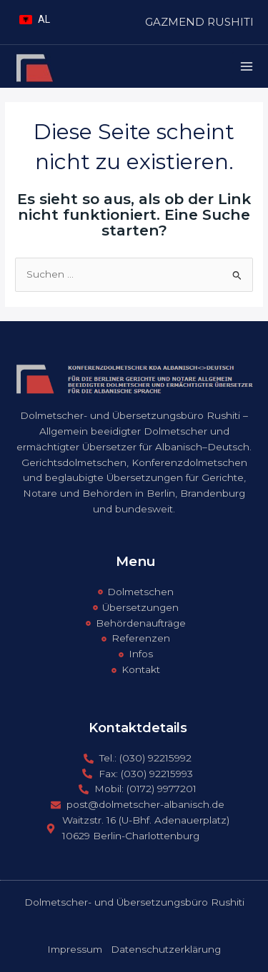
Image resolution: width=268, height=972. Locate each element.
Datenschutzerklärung (166, 949)
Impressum (74, 949)
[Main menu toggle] (247, 66)
